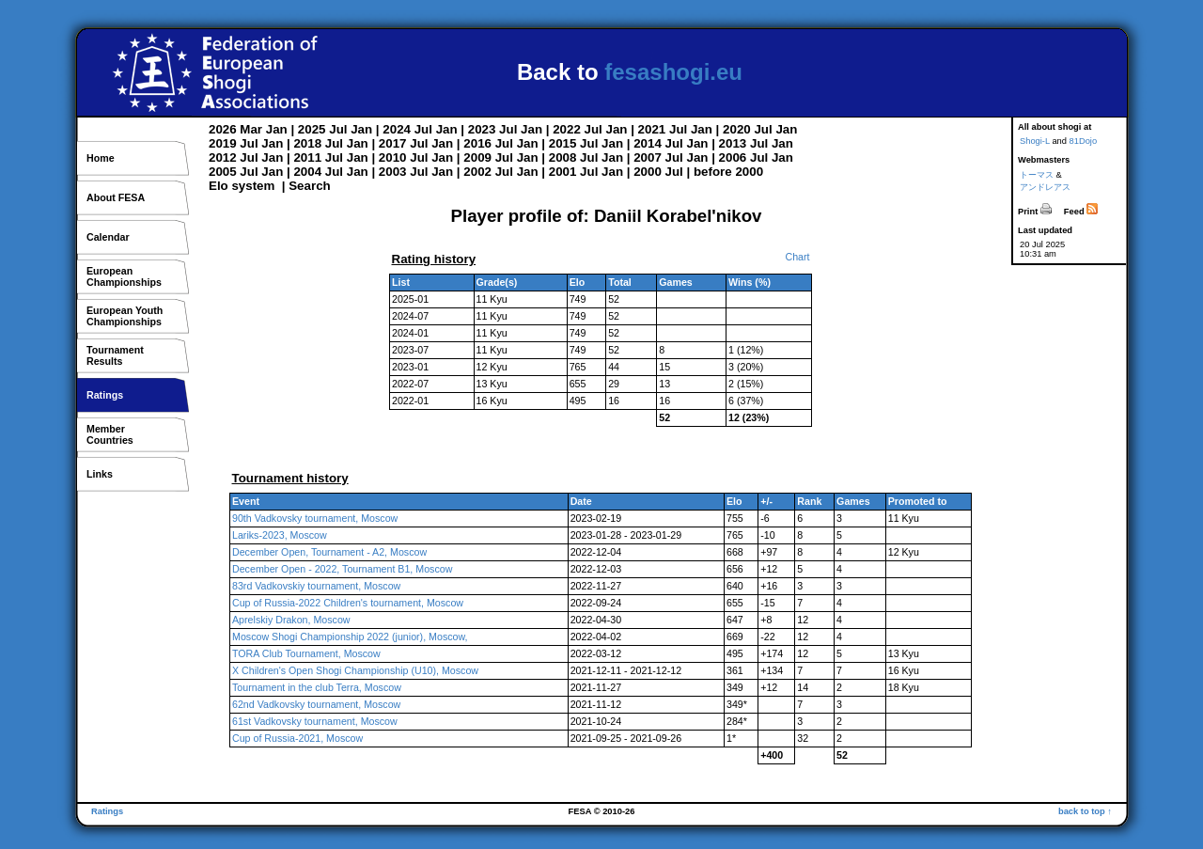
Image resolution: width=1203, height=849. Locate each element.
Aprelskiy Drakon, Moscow (291, 619)
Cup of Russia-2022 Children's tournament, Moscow (347, 602)
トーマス (1037, 175)
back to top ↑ (1085, 811)
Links (99, 474)
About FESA (115, 197)
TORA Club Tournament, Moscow (306, 653)
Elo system (241, 186)
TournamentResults (115, 355)
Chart (797, 256)
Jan (277, 129)
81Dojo (1084, 141)
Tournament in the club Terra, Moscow (316, 687)
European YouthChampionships (124, 316)
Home (100, 158)
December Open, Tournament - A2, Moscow (329, 552)
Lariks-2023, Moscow (279, 535)
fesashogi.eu (673, 72)
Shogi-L (1035, 141)
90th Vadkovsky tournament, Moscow (315, 518)
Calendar (108, 237)
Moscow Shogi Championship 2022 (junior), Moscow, (350, 636)
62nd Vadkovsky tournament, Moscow (316, 704)
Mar (251, 129)
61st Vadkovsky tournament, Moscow (315, 721)
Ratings (104, 395)
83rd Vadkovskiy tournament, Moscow (316, 585)
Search (309, 186)
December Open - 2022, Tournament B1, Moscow (342, 568)
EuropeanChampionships (124, 276)
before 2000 (728, 172)
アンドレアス (1045, 187)
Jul (338, 129)
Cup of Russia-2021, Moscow (297, 738)
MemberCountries (109, 434)
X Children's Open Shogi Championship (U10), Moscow (355, 670)
